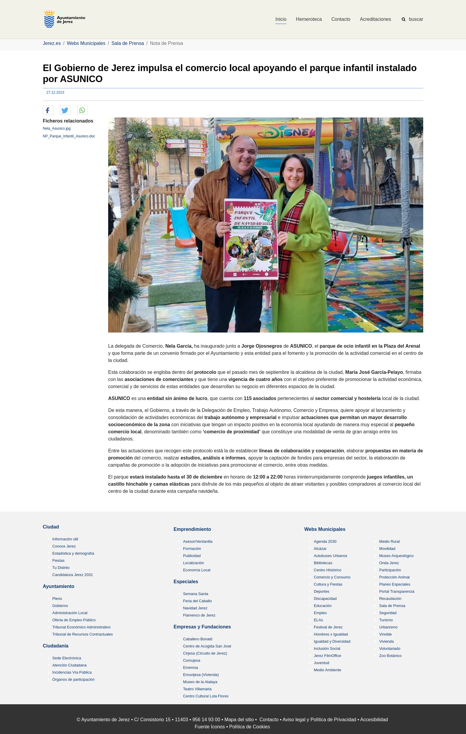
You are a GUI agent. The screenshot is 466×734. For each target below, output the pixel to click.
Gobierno (60, 605)
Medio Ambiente (327, 670)
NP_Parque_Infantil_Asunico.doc (69, 136)
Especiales (186, 581)
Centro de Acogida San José (207, 646)
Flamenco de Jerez (199, 615)
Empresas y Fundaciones (202, 626)
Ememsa (190, 667)
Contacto (268, 719)
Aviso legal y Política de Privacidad (319, 719)
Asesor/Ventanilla (197, 541)
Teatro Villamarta (197, 689)
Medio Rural (389, 541)
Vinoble (385, 634)
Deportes (321, 591)
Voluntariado (389, 648)
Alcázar (320, 548)
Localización (193, 563)
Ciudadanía (55, 645)
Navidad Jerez (195, 608)
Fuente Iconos (210, 726)
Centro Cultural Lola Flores (206, 696)
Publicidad (192, 555)
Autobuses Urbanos (330, 555)
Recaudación (390, 598)
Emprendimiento (192, 529)
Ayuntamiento (58, 586)
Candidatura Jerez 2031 (72, 575)
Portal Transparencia (396, 591)
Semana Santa (195, 594)
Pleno (57, 598)
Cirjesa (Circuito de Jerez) (205, 653)
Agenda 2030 (325, 541)
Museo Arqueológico (396, 555)
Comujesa (191, 660)
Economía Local (196, 570)
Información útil (65, 539)
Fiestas (58, 560)
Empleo (320, 613)
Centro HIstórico (327, 570)
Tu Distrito (61, 567)
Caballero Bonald (197, 639)
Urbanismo (388, 627)
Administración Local (69, 613)
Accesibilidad (374, 719)
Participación (390, 570)
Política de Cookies (249, 726)
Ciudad (51, 526)
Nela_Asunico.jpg (56, 128)
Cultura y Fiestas (328, 584)
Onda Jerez (389, 563)
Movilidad (387, 548)
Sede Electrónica (66, 658)
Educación (323, 605)
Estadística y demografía (73, 553)
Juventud (321, 663)
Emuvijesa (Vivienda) (201, 674)
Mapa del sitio (239, 719)
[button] (48, 110)
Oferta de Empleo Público (74, 620)
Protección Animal (394, 577)
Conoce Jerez (64, 546)
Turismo (386, 620)
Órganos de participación (73, 679)
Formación (192, 548)
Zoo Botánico (390, 655)
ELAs (318, 620)
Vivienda (386, 641)
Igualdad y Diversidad (332, 641)
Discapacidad (325, 598)
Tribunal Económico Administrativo (81, 627)
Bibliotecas (323, 563)
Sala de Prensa (392, 605)
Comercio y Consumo (332, 577)
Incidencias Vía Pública (72, 672)
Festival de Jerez (328, 627)
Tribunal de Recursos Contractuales (82, 634)
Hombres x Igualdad (331, 634)
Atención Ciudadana (69, 665)
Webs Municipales (324, 529)
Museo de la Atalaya (200, 682)
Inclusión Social (327, 648)
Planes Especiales (394, 584)
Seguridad (387, 613)
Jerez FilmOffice (327, 655)
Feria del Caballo (197, 601)
